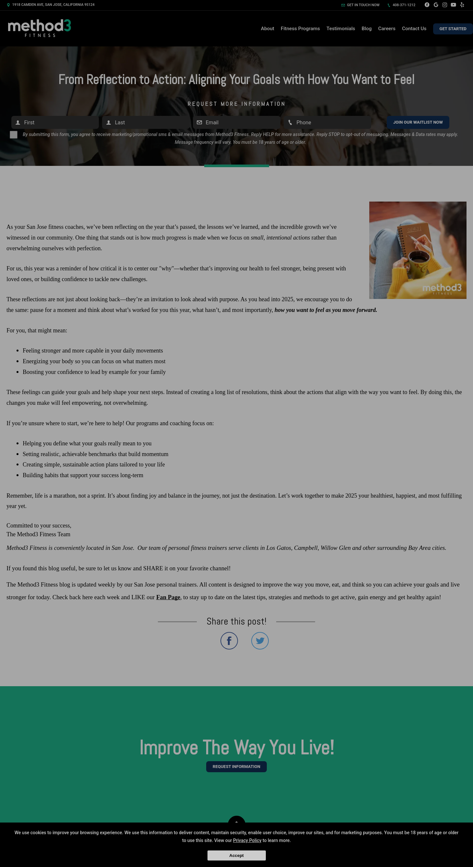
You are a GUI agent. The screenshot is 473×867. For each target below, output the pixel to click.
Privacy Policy (247, 840)
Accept (236, 855)
